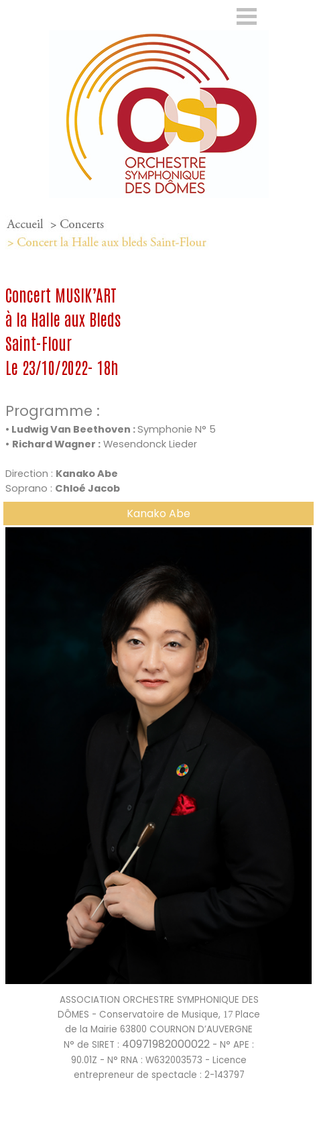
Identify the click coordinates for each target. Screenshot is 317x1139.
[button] (158, 527)
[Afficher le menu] (247, 16)
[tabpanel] (158, 233)
